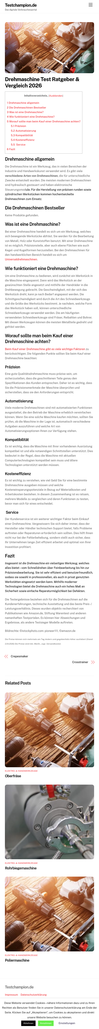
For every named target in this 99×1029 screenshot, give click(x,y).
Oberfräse (13, 776)
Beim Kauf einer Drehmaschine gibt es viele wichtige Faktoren (45, 349)
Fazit (11, 149)
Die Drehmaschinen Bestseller (26, 107)
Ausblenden (56, 95)
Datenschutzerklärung (34, 994)
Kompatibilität (22, 135)
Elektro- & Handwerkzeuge (21, 771)
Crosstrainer (80, 662)
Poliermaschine (17, 960)
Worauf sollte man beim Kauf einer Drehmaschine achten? (43, 121)
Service (18, 144)
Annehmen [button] (46, 1023)
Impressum (11, 994)
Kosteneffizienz (23, 139)
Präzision (18, 125)
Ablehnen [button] (28, 1023)
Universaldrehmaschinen (21, 259)
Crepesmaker (19, 656)
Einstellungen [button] (67, 1023)
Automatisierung (23, 130)
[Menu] (90, 4)
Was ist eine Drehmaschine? (25, 112)
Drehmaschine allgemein (23, 102)
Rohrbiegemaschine (20, 868)
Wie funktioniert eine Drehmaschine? (30, 116)
